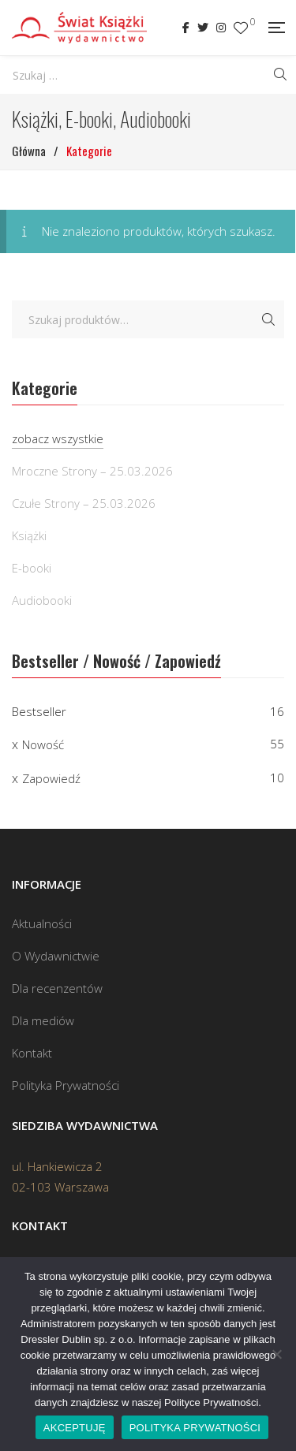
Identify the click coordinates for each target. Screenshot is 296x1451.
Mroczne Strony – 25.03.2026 (92, 471)
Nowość (43, 744)
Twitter (202, 27)
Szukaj (268, 319)
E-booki (31, 568)
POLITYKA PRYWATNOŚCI (195, 1428)
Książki (29, 535)
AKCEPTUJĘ (74, 1428)
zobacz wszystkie (57, 438)
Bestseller (39, 711)
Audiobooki (42, 600)
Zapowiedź (51, 778)
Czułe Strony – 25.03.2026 (83, 503)
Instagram (221, 27)
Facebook (185, 27)
